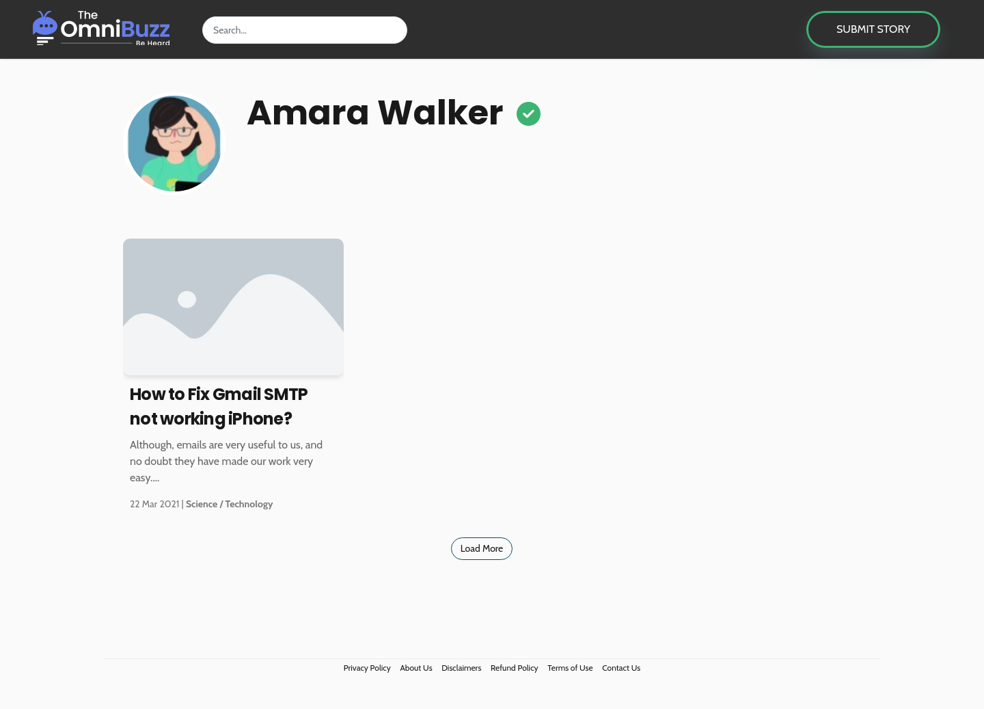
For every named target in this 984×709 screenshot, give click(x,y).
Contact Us (621, 668)
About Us (416, 668)
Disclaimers (461, 668)
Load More (482, 548)
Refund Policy (514, 668)
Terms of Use (569, 668)
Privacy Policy (367, 668)
